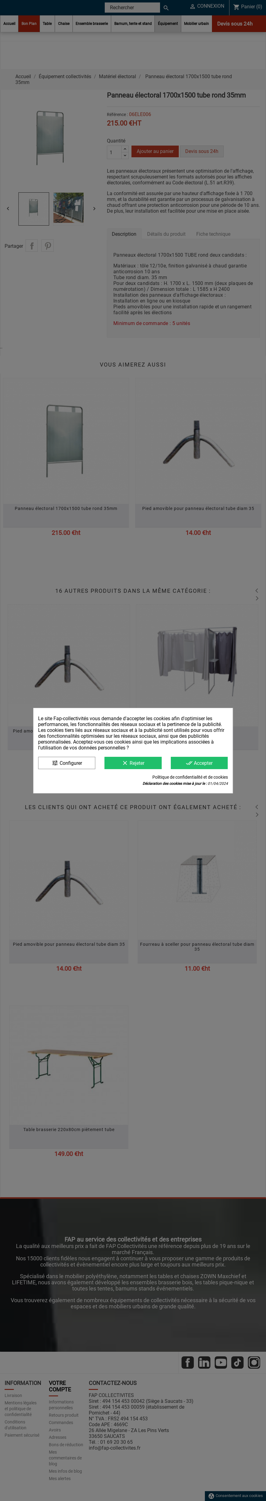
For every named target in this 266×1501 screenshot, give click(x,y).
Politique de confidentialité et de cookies (190, 777)
